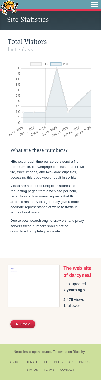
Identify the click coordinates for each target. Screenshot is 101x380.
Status (32, 369)
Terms (49, 369)
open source (41, 352)
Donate (32, 362)
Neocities (21, 352)
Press (84, 362)
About (14, 362)
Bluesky (79, 352)
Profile (23, 324)
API (70, 362)
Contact (67, 369)
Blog (58, 362)
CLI (46, 362)
